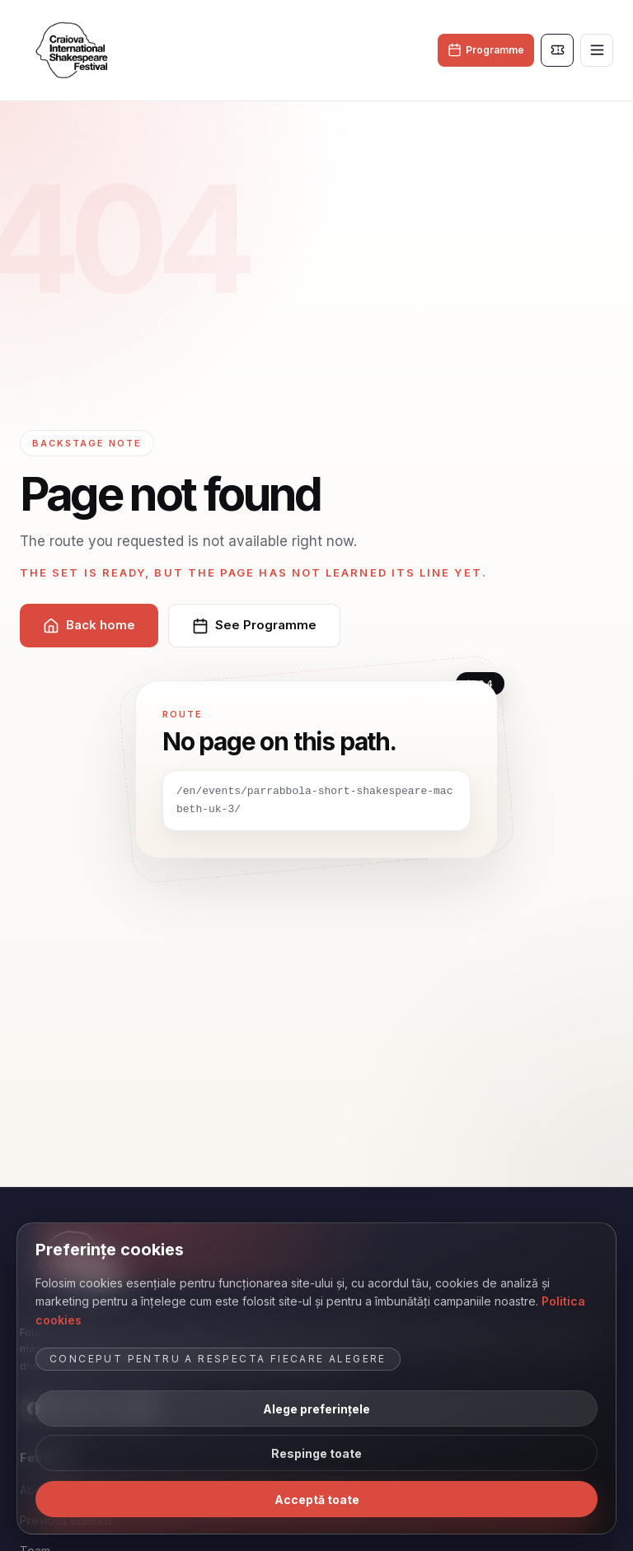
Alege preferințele (316, 1409)
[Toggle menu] (596, 50)
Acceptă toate (316, 1500)
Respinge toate (316, 1453)
